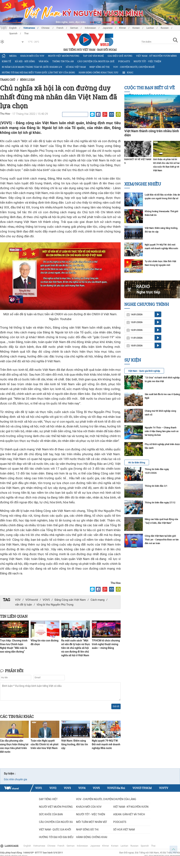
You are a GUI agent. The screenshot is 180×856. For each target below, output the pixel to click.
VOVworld (31, 599)
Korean (136, 28)
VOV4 (81, 788)
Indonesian (90, 28)
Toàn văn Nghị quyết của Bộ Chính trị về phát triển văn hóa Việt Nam (44, 744)
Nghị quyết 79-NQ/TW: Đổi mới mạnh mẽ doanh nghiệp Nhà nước (106, 744)
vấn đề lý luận (23, 604)
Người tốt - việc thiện (147, 61)
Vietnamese (29, 28)
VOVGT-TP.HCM (142, 788)
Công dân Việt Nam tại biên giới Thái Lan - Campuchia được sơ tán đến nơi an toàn (162, 540)
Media (13, 55)
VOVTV (163, 788)
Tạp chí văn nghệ (93, 55)
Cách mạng (97, 599)
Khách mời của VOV (32, 55)
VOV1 (38, 788)
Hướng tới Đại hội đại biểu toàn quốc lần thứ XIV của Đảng (38, 72)
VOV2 (52, 788)
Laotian (150, 28)
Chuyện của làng (124, 799)
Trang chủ (7, 79)
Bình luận (27, 79)
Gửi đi (116, 706)
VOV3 (67, 788)
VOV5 (46, 599)
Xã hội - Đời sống (25, 61)
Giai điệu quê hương (120, 55)
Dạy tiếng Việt (48, 799)
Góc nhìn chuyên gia (15, 779)
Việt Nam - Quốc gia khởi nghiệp (144, 371)
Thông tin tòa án (63, 61)
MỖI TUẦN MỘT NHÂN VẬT (91, 821)
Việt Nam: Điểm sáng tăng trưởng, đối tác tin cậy (74, 744)
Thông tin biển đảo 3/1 (156, 486)
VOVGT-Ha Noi (116, 788)
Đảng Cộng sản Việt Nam (70, 599)
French (60, 28)
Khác (127, 72)
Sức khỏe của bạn (51, 814)
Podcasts (124, 61)
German (74, 28)
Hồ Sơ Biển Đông (136, 462)
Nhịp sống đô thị (99, 66)
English (13, 28)
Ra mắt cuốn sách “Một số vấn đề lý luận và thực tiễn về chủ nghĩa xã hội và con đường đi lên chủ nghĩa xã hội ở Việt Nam (75, 648)
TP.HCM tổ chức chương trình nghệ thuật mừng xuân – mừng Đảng (106, 644)
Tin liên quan (13, 616)
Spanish (145, 846)
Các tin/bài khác (17, 716)
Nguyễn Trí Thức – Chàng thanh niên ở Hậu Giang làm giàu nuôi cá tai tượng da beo (161, 431)
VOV (18, 599)
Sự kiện (132, 360)
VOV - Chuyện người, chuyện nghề (134, 66)
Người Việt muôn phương (63, 55)
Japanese (107, 28)
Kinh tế (6, 61)
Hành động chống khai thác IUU (98, 72)
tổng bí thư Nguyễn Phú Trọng (55, 604)
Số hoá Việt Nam (76, 66)
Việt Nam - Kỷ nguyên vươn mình (156, 55)
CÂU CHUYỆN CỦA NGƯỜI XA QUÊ (95, 61)
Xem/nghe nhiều (142, 184)
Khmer (122, 28)
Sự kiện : (10, 773)
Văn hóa (44, 61)
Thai (153, 846)
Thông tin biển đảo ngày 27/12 (160, 502)
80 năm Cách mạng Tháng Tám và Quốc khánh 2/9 (32, 66)
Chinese (45, 28)
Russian (165, 28)
